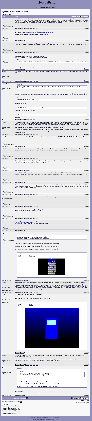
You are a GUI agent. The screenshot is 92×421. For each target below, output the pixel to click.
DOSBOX (25, 246)
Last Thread (79, 402)
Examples (50, 417)
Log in (53, 7)
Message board (56, 417)
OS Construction (13, 11)
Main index (33, 417)
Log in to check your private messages (43, 7)
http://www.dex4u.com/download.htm (24, 222)
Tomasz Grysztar (45, 419)
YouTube (56, 419)
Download (39, 417)
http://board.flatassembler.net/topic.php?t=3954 (29, 160)
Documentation (45, 417)
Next (10, 14)
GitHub (52, 419)
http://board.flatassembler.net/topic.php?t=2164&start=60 (39, 32)
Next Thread (85, 402)
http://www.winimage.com (50, 94)
